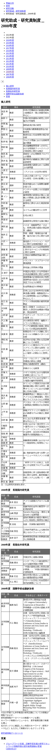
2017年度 (10, 48)
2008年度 (10, 72)
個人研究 (10, 86)
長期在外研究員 (13, 91)
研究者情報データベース (12, 733)
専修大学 (10, 3)
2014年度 (10, 56)
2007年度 (10, 74)
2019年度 (10, 43)
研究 (8, 6)
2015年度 (10, 53)
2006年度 (10, 77)
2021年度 (10, 38)
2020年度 (10, 40)
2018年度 (10, 45)
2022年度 (10, 35)
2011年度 (10, 64)
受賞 (8, 96)
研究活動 (10, 8)
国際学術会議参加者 (15, 94)
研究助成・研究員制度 (16, 11)
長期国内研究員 (13, 89)
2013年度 (10, 59)
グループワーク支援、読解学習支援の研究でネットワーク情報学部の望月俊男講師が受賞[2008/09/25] (28, 746)
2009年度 (10, 69)
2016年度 (10, 51)
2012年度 (10, 61)
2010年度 (10, 66)
